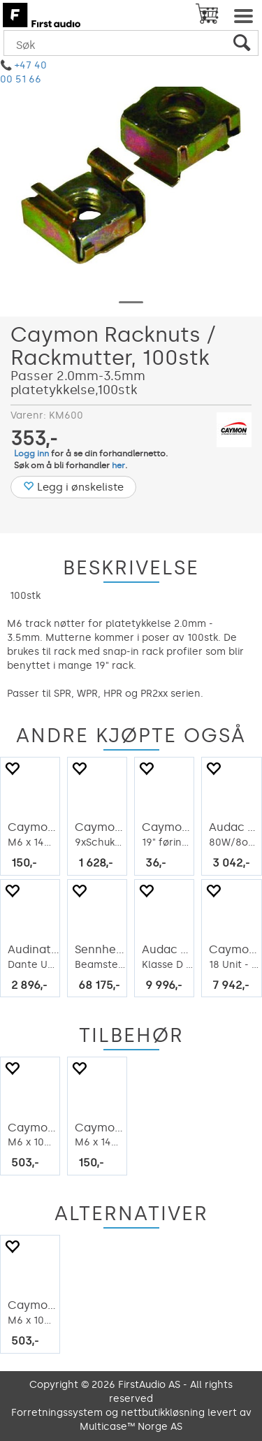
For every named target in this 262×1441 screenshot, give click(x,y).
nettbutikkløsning (163, 1413)
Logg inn (31, 453)
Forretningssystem (57, 1413)
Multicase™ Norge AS (131, 1427)
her (118, 465)
